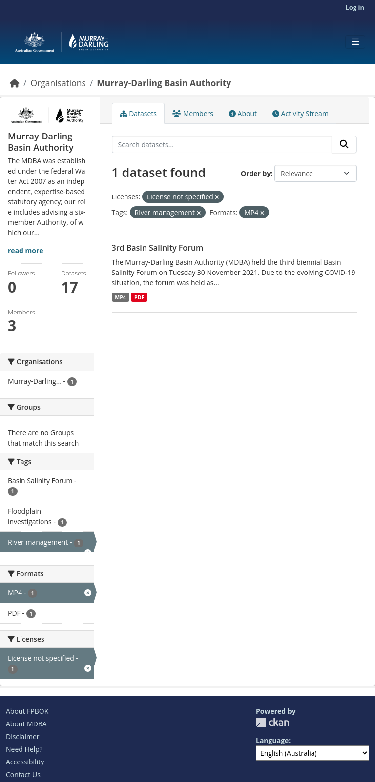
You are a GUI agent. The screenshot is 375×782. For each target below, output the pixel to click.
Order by (256, 173)
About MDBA (26, 723)
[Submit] (344, 144)
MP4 (120, 297)
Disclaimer (22, 736)
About (243, 113)
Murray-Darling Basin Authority (164, 83)
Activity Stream (300, 113)
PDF (139, 297)
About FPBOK (27, 711)
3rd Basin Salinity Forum (158, 247)
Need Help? (24, 749)
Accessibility (25, 761)
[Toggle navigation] (355, 42)
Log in (354, 7)
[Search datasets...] (222, 144)
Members (192, 113)
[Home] (15, 83)
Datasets (138, 113)
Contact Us (23, 774)
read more (25, 250)
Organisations (57, 83)
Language (272, 740)
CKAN (272, 722)
